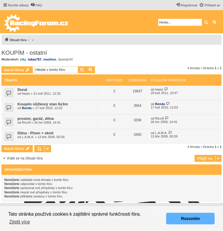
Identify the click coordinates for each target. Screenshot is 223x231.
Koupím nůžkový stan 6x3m (42, 104)
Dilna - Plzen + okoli (35, 133)
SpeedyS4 (65, 59)
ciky (23, 59)
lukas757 (34, 59)
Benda (27, 108)
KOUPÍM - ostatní (24, 53)
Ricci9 (26, 122)
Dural (22, 89)
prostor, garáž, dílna (35, 118)
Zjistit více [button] (19, 221)
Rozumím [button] (190, 218)
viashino (49, 59)
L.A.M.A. (28, 137)
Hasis (26, 93)
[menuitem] (36, 5)
